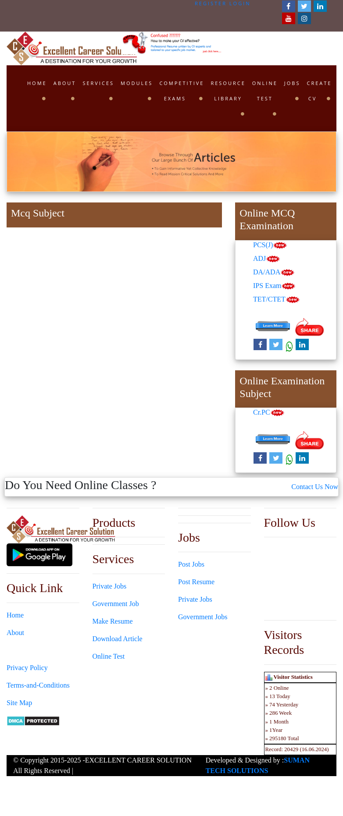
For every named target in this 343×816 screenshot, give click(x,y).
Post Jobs (191, 564)
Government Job (116, 603)
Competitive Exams (181, 91)
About (65, 83)
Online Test (265, 91)
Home (37, 83)
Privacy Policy (27, 667)
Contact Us (22, 650)
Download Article (118, 638)
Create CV (319, 91)
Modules (137, 83)
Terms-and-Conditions (38, 685)
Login (240, 3)
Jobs (292, 83)
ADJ (266, 259)
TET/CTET (276, 300)
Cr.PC (269, 413)
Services (98, 83)
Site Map (19, 702)
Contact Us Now (314, 486)
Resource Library (228, 91)
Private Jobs (110, 586)
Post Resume (196, 581)
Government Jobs (202, 617)
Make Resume (113, 621)
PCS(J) (270, 245)
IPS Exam (274, 286)
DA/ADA (274, 273)
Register (211, 3)
